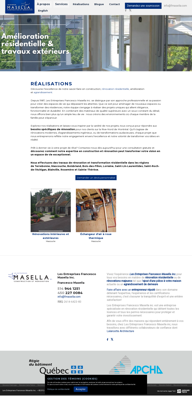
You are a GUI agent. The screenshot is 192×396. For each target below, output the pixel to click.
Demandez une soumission (141, 6)
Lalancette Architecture (120, 331)
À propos (44, 4)
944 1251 (69, 289)
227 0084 (70, 293)
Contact (109, 4)
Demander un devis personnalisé (96, 178)
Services (59, 4)
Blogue (94, 4)
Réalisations (78, 4)
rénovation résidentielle (115, 89)
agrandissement (42, 93)
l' (161, 281)
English (43, 10)
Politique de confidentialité (58, 389)
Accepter (81, 389)
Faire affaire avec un (131, 290)
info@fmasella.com (173, 6)
